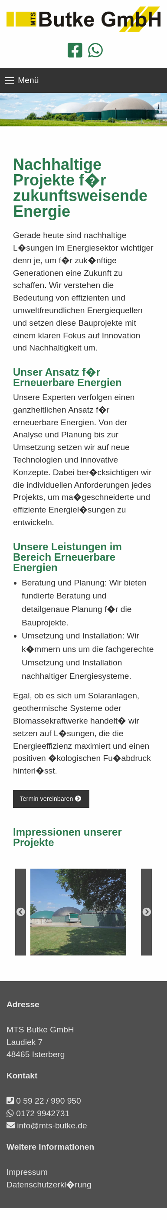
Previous (20, 912)
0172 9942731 (42, 1113)
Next (146, 912)
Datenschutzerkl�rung (49, 1184)
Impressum (27, 1172)
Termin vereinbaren (51, 798)
